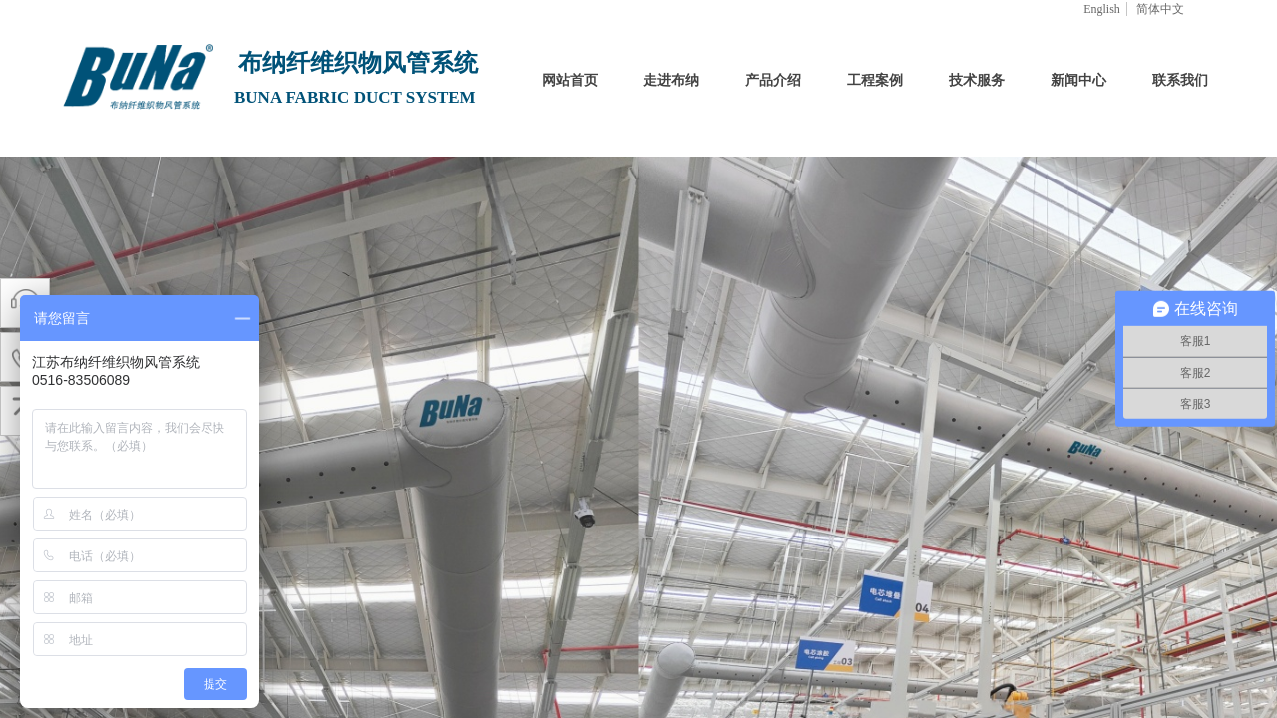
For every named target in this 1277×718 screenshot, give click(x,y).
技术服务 (977, 80)
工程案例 (875, 80)
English (1101, 9)
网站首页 (570, 80)
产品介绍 (773, 80)
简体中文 (1160, 9)
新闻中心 (1078, 80)
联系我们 (1180, 80)
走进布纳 (671, 80)
